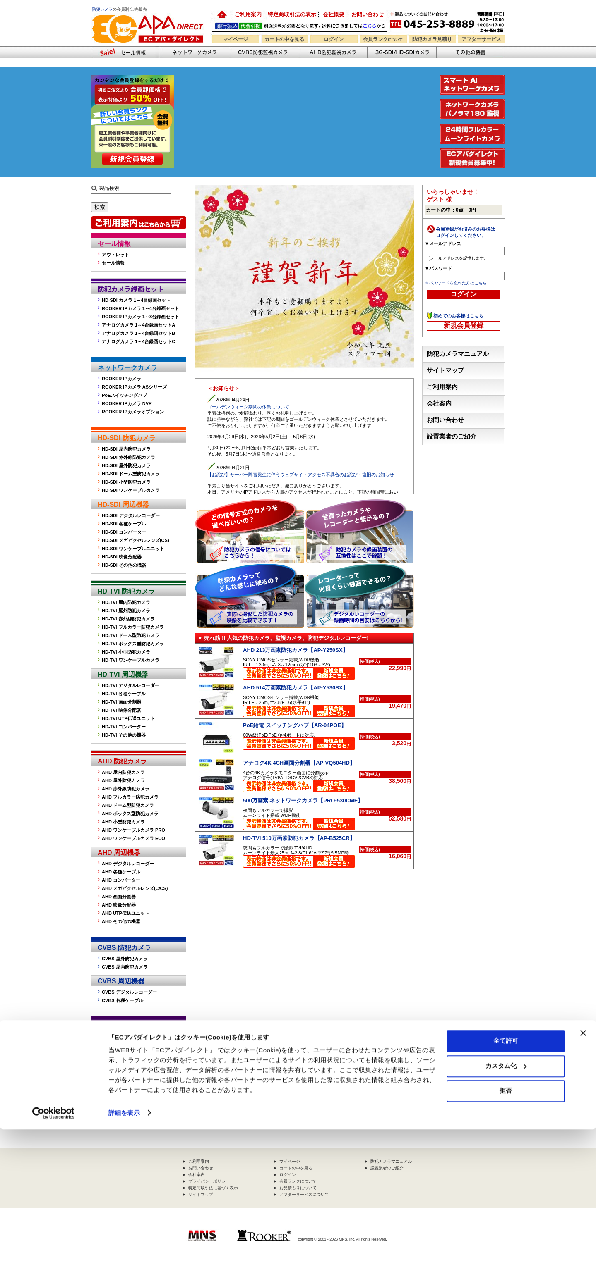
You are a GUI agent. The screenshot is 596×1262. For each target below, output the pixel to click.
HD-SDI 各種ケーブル (124, 523)
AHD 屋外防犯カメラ (123, 780)
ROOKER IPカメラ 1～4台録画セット (140, 308)
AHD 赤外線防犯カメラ (125, 788)
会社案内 (439, 403)
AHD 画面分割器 (119, 896)
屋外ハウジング (118, 1045)
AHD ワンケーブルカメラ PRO (133, 830)
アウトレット (115, 254)
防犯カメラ (102, 9)
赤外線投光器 (115, 1054)
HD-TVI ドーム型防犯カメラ (130, 635)
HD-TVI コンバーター (124, 726)
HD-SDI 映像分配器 (122, 556)
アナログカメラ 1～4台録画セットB (138, 333)
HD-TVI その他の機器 (124, 734)
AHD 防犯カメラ (122, 761)
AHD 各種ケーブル (121, 871)
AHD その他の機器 (121, 921)
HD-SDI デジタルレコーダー (131, 515)
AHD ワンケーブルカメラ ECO (133, 838)
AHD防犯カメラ (332, 52)
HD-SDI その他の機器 (124, 565)
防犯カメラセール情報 (125, 52)
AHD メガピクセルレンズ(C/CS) (135, 888)
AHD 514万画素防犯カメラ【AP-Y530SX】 (295, 688)
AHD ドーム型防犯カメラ (128, 805)
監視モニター (115, 1037)
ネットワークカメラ (194, 52)
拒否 (506, 1223)
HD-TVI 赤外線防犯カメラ (128, 618)
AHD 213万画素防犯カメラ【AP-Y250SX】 (295, 650)
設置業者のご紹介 (451, 436)
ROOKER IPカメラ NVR (127, 403)
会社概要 (333, 14)
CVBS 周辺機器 (121, 981)
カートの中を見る (284, 39)
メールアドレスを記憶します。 (459, 258)
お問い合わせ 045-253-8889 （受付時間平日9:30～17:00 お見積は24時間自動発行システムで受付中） (448, 21)
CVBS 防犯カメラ (124, 947)
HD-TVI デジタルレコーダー (130, 685)
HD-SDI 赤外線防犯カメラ (128, 457)
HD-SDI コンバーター (124, 532)
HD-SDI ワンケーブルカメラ (131, 490)
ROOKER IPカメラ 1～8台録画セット (140, 316)
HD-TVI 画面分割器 (121, 701)
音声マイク (113, 1070)
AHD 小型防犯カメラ (123, 821)
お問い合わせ (367, 14)
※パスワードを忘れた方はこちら (456, 283)
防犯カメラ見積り (432, 39)
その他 (108, 1087)
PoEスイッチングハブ (124, 395)
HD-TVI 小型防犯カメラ (126, 651)
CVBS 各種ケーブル (122, 1000)
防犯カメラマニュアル (458, 354)
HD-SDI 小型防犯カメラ (126, 482)
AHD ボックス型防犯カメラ (130, 813)
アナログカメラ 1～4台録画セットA (138, 324)
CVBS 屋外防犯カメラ (125, 958)
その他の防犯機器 (470, 52)
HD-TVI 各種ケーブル (124, 693)
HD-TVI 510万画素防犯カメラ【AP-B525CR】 (299, 838)
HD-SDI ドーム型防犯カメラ (131, 473)
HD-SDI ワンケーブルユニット (133, 548)
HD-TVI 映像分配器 (121, 710)
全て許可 (505, 1173)
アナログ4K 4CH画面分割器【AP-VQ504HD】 (299, 763)
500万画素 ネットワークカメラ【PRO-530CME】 (303, 800)
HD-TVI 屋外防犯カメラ (126, 610)
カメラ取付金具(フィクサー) (130, 1062)
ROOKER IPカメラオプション (133, 411)
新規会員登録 (463, 325)
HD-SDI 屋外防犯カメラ (126, 465)
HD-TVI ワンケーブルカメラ (130, 660)
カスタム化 (505, 1198)
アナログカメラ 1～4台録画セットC (138, 341)
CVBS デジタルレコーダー (129, 992)
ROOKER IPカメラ (121, 378)
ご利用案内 (248, 14)
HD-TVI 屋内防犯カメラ (126, 602)
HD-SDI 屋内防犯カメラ (126, 448)
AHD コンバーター (121, 880)
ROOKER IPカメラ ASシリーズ (134, 386)
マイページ (235, 39)
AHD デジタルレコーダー (128, 863)
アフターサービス (481, 39)
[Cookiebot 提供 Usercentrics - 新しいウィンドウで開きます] (53, 1246)
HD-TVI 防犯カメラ (126, 591)
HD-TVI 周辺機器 (123, 674)
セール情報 (114, 243)
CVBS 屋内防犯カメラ (125, 966)
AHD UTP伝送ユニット (125, 913)
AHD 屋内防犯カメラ (123, 772)
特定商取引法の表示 (292, 14)
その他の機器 (117, 1026)
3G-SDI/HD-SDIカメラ (401, 52)
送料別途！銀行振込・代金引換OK (299, 26)
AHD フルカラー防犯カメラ (130, 796)
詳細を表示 (124, 1245)
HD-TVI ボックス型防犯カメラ (133, 643)
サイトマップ (445, 370)
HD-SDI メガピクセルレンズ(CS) (135, 540)
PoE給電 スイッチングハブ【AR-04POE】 (294, 725)
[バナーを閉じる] (583, 1166)
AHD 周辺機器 (119, 852)
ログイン (334, 39)
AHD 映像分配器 (119, 904)
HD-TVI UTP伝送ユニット (128, 718)
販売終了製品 (117, 1113)
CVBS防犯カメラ (263, 52)
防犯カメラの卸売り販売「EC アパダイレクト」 (221, 14)
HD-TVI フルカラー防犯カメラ (133, 627)
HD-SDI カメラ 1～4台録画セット (136, 300)
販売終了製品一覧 (120, 1124)
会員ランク (383, 39)
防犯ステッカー (118, 1078)
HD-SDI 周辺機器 (123, 504)
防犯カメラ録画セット (131, 289)
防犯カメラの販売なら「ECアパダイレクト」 (149, 13)
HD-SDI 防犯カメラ (127, 437)
